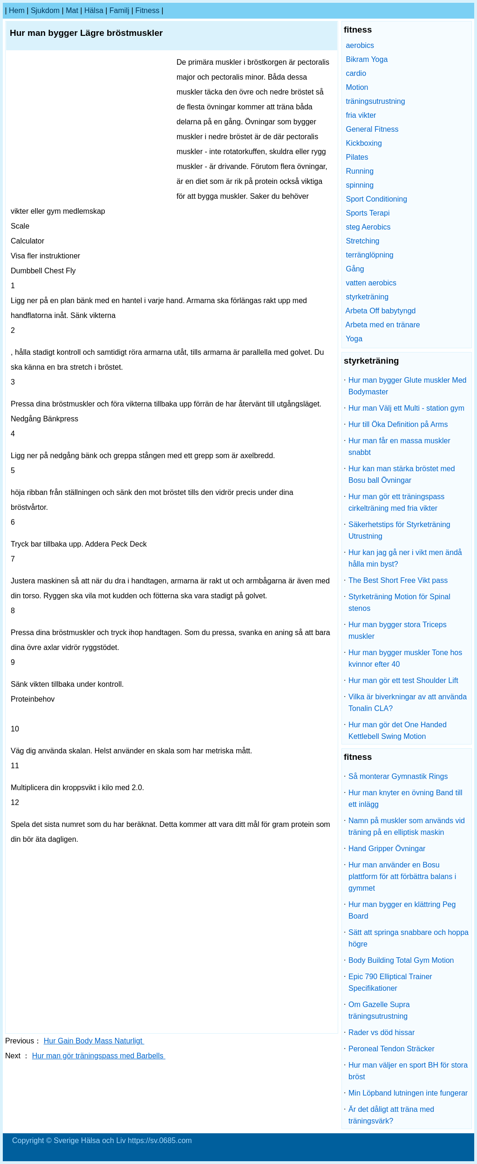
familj (119, 10)
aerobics (360, 45)
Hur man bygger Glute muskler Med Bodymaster (407, 386)
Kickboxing (364, 143)
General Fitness (372, 129)
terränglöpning (369, 255)
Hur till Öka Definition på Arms (398, 424)
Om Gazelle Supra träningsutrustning (379, 1010)
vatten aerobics (371, 283)
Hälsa (93, 10)
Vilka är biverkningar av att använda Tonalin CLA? (407, 702)
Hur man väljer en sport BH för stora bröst (408, 1071)
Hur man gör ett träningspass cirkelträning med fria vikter (396, 502)
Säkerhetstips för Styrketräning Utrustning (399, 530)
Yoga (354, 339)
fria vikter (361, 115)
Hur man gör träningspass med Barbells (98, 1056)
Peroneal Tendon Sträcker (391, 1049)
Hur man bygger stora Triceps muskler (397, 630)
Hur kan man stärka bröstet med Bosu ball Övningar (401, 474)
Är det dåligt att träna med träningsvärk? (391, 1115)
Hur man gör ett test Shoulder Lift (403, 680)
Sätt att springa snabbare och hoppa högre (408, 938)
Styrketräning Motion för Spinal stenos (399, 602)
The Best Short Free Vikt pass (398, 580)
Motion (357, 87)
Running (360, 171)
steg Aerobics (368, 227)
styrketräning (367, 297)
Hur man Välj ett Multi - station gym (406, 408)
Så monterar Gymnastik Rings (398, 776)
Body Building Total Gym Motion (401, 960)
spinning (360, 185)
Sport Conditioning (376, 199)
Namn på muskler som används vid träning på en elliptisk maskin (406, 826)
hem (17, 10)
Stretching (362, 241)
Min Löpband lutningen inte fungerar (408, 1093)
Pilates (357, 157)
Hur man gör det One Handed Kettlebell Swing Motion (397, 730)
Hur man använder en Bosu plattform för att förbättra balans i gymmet (402, 876)
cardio (356, 73)
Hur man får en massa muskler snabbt (399, 446)
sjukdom (45, 10)
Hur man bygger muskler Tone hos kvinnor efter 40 (405, 658)
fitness (148, 10)
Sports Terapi (367, 213)
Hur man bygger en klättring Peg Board (402, 910)
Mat (72, 10)
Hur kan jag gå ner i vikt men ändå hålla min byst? (405, 558)
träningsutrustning (375, 101)
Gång (355, 269)
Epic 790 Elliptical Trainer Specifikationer (390, 982)
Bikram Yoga (367, 59)
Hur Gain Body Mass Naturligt (94, 1041)
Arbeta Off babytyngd (381, 311)
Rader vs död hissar (381, 1032)
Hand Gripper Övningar (386, 849)
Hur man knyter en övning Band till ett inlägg (405, 798)
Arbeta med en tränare (383, 325)
